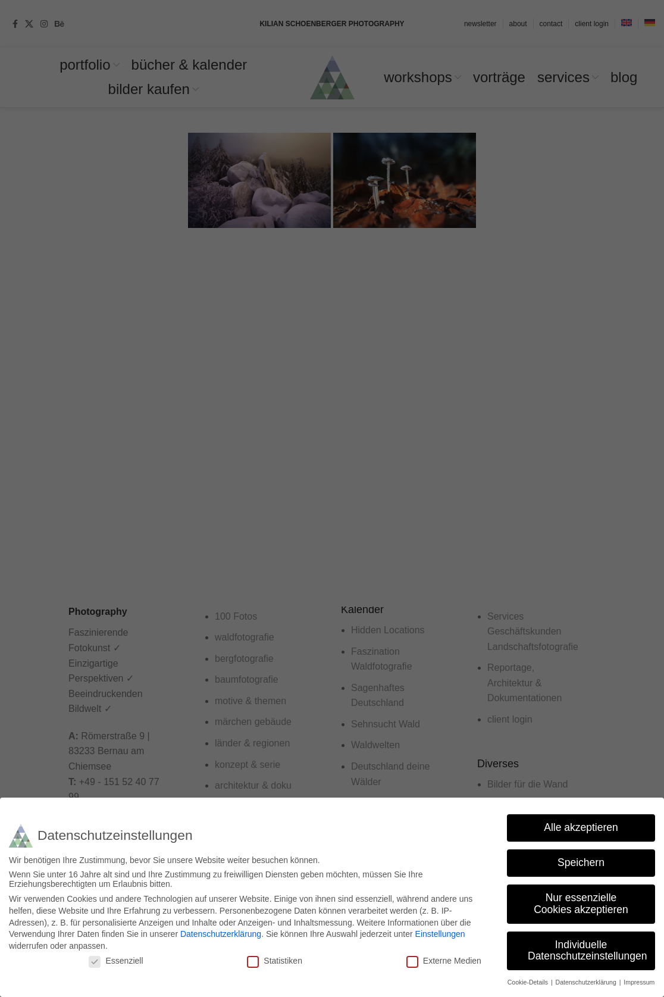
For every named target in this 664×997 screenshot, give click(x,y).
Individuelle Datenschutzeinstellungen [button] (587, 950)
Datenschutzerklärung (220, 934)
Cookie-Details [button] (529, 982)
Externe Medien (443, 960)
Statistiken (274, 960)
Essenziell (116, 960)
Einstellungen (440, 934)
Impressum (639, 982)
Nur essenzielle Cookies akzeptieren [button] (581, 903)
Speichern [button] (581, 862)
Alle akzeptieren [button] (581, 827)
